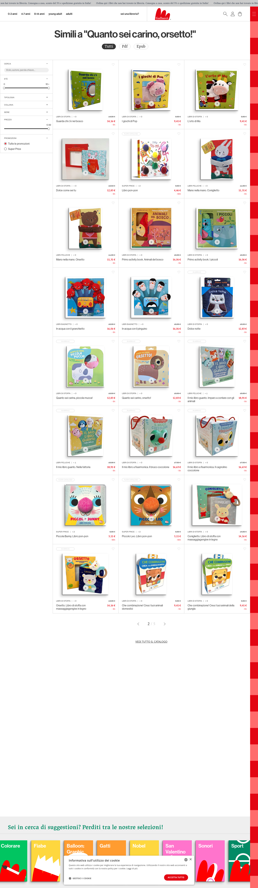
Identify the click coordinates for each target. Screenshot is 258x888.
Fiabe (109, 846)
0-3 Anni (12, 13)
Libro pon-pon (130, 190)
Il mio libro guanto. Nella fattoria (73, 467)
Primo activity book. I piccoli (203, 259)
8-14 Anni (39, 13)
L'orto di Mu (194, 121)
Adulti (69, 13)
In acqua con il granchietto (70, 328)
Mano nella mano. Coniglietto (203, 190)
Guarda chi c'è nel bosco (69, 121)
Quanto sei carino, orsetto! (136, 397)
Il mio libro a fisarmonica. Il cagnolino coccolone (207, 468)
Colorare (79, 846)
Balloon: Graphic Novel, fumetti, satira (145, 858)
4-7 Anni (25, 13)
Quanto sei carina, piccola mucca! (74, 397)
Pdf (125, 46)
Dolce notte (194, 328)
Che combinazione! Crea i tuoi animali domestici (142, 607)
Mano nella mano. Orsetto (70, 259)
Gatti (174, 846)
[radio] (109, 46)
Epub (141, 46)
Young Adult (55, 13)
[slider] (4, 88)
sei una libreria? (130, 13)
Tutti (109, 46)
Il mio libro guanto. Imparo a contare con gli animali (211, 399)
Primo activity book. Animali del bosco (142, 259)
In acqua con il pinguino (134, 328)
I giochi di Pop (129, 121)
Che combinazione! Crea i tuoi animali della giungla (211, 607)
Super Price (14, 149)
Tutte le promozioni (18, 143)
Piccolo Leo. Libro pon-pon (137, 536)
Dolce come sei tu (66, 190)
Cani (9, 846)
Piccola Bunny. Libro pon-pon (72, 536)
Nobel (208, 846)
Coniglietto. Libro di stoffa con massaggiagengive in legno (204, 538)
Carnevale (48, 846)
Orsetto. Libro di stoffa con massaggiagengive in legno (71, 607)
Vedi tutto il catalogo (151, 641)
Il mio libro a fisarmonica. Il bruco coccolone (145, 467)
